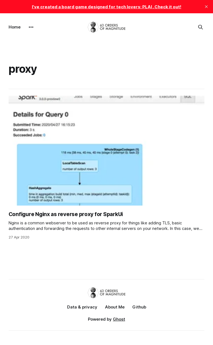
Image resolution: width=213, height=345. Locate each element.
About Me (115, 307)
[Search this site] (200, 27)
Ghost (119, 319)
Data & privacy (82, 307)
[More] (31, 27)
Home (15, 27)
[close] (206, 6)
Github (139, 307)
